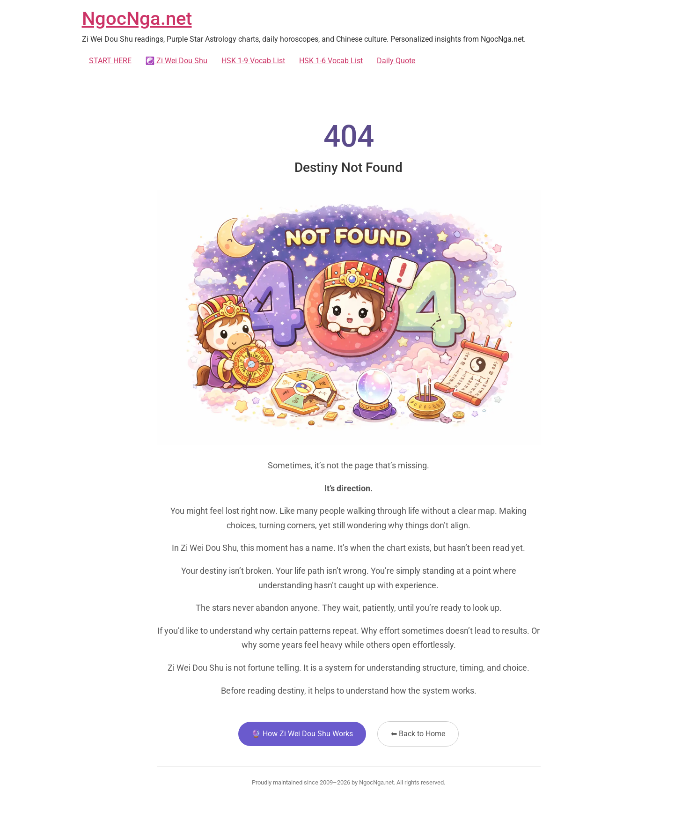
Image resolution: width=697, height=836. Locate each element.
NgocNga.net (137, 18)
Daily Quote (396, 60)
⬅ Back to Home (418, 733)
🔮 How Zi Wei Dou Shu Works (302, 733)
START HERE (110, 60)
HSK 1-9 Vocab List (253, 60)
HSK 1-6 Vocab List (331, 60)
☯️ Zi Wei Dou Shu (177, 60)
